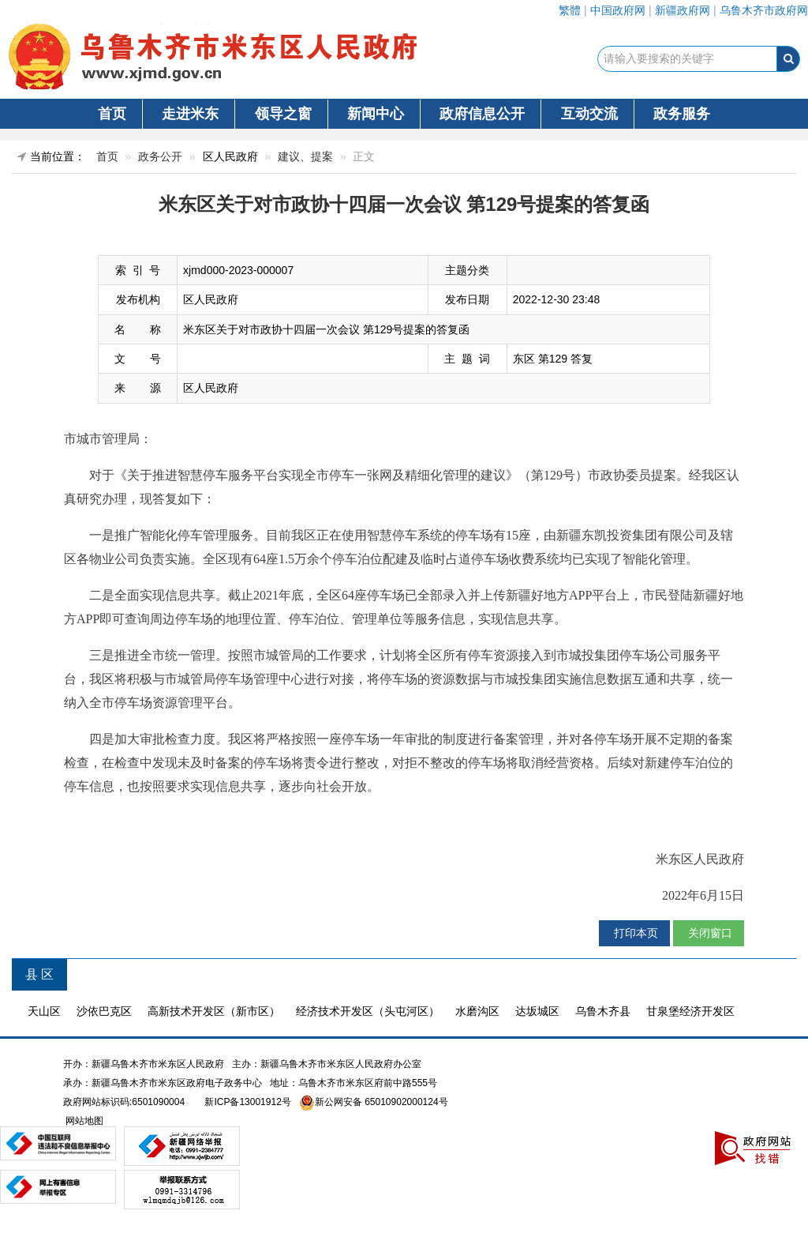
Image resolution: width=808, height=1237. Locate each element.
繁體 (570, 10)
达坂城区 (537, 1011)
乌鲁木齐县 (602, 1011)
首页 (112, 114)
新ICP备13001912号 (247, 1101)
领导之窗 (283, 114)
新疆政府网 (682, 10)
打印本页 (634, 933)
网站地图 (83, 1120)
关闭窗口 (708, 933)
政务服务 (681, 114)
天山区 (44, 1011)
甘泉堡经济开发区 (690, 1011)
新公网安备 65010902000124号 (381, 1101)
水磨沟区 (477, 1011)
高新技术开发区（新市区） (214, 1011)
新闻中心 (375, 114)
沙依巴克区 (104, 1011)
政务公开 (160, 156)
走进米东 (190, 114)
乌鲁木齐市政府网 (764, 10)
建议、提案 (305, 156)
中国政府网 (617, 10)
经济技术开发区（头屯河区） (368, 1011)
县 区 (39, 974)
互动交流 (589, 114)
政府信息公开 (482, 114)
